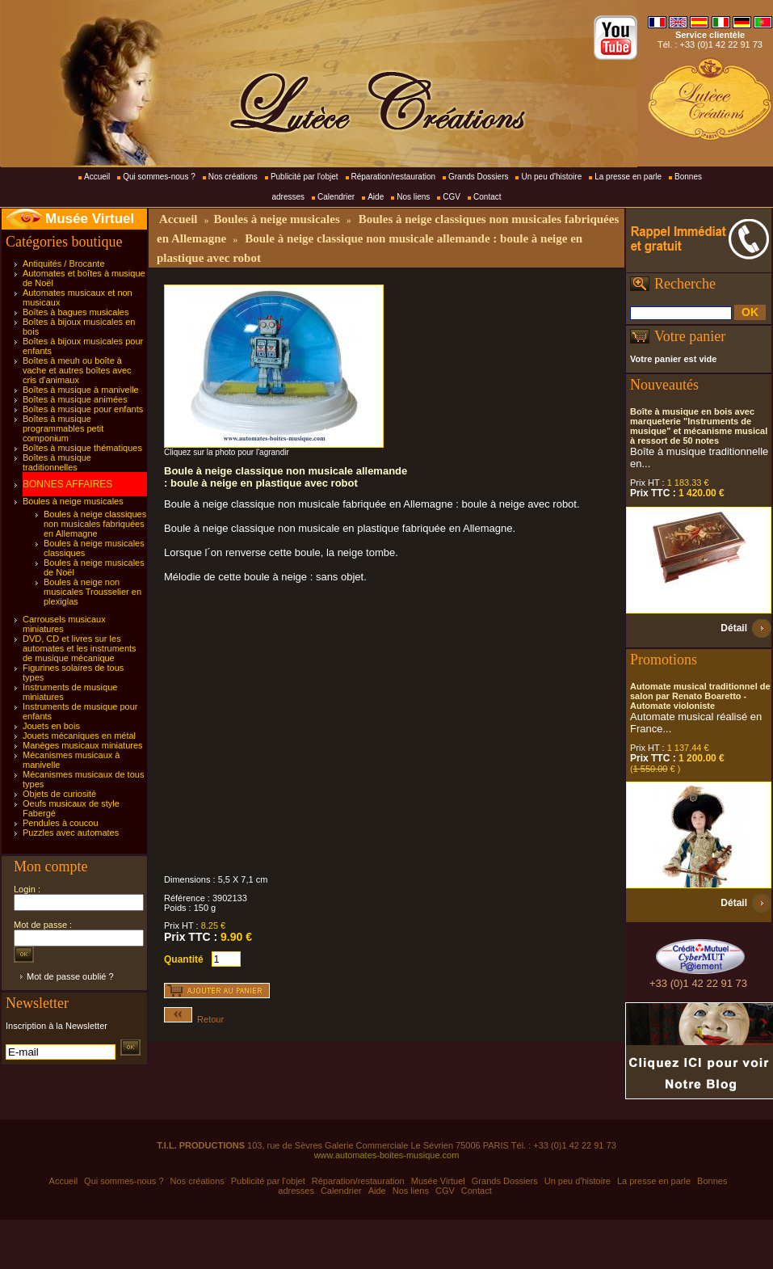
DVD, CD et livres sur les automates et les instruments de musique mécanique (80, 648)
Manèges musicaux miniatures (83, 745)
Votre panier (689, 336)
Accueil (97, 176)
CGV (451, 196)
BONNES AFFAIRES (67, 484)
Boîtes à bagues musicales (75, 312)
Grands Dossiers (478, 176)
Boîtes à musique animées (75, 399)
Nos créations (233, 176)
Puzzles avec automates (71, 832)
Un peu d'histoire (551, 176)
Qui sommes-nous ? (159, 176)
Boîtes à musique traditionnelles (57, 462)
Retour (194, 1019)
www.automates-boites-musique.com (387, 1155)
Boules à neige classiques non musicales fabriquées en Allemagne (95, 523)
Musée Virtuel (89, 218)
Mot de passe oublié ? (70, 976)
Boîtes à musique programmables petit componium (63, 428)
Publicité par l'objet (304, 176)
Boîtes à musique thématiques (82, 448)
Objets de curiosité (59, 794)
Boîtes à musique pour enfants (83, 409)
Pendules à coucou (61, 823)
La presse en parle (628, 176)
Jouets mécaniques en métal (79, 735)
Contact (487, 196)
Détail (733, 628)
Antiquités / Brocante (64, 263)
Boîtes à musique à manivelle (81, 389)
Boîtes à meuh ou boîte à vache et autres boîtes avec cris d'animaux (77, 370)
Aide (376, 196)
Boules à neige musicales (73, 501)
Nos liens (413, 196)
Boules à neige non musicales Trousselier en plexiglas (92, 591)
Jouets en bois (51, 726)
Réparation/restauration (393, 176)
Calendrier (336, 196)
